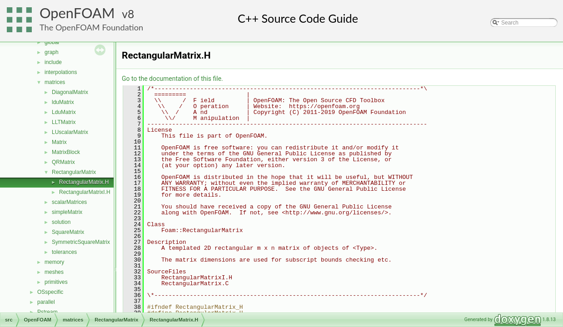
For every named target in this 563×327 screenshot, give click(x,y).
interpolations (61, 72)
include (53, 62)
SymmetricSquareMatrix (81, 242)
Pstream (47, 312)
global (52, 42)
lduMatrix (63, 102)
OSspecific (50, 292)
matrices (55, 82)
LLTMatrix (63, 122)
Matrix (59, 142)
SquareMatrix (68, 232)
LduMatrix (64, 112)
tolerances (64, 252)
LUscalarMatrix (70, 132)
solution (61, 222)
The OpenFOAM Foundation (91, 27)
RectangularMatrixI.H (84, 192)
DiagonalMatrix (70, 92)
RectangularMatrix (74, 172)
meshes (54, 272)
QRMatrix (63, 162)
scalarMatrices (69, 202)
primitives (56, 282)
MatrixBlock (66, 152)
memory (54, 262)
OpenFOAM (77, 13)
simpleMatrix (67, 212)
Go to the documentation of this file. (172, 78)
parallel (46, 302)
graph (52, 52)
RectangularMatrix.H (84, 182)
